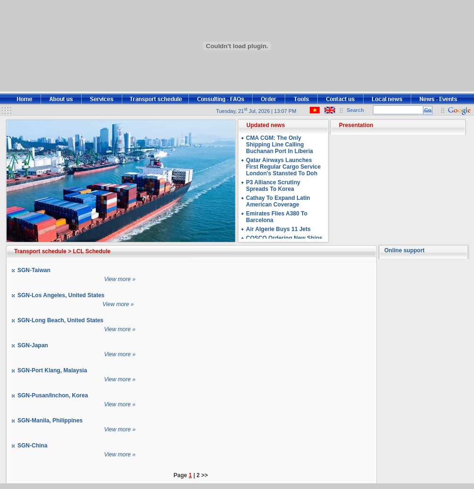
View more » (119, 279)
